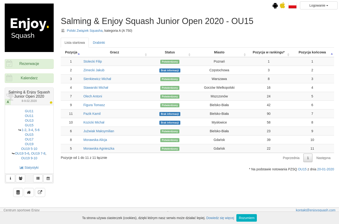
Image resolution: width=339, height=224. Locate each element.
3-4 (30, 130)
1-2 (24, 130)
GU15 (29, 125)
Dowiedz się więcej (220, 218)
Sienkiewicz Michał (97, 79)
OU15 (29, 134)
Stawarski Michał (95, 87)
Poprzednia (291, 158)
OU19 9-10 (29, 158)
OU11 (29, 116)
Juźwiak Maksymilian (98, 131)
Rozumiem (246, 218)
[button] (292, 5)
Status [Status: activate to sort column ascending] (170, 52)
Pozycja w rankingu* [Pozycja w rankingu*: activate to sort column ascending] (269, 52)
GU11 (29, 111)
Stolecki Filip (92, 61)
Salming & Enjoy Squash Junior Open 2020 (29, 96)
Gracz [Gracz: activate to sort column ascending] (114, 52)
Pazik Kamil (92, 114)
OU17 (29, 139)
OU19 (29, 144)
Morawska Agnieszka (98, 148)
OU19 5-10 (29, 149)
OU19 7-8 (38, 153)
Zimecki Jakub (93, 70)
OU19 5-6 (22, 153)
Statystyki (29, 167)
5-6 (37, 130)
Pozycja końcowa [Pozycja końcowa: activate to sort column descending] (312, 52)
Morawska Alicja (95, 140)
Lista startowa (75, 42)
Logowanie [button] (318, 5)
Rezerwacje (29, 64)
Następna (323, 158)
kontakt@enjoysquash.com (315, 210)
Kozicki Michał (93, 122)
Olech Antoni (92, 96)
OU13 (29, 120)
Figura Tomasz (94, 105)
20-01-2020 (325, 169)
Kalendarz (29, 78)
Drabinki (99, 42)
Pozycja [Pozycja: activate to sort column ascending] (71, 52)
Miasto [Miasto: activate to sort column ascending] (219, 52)
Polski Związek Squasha (85, 30)
